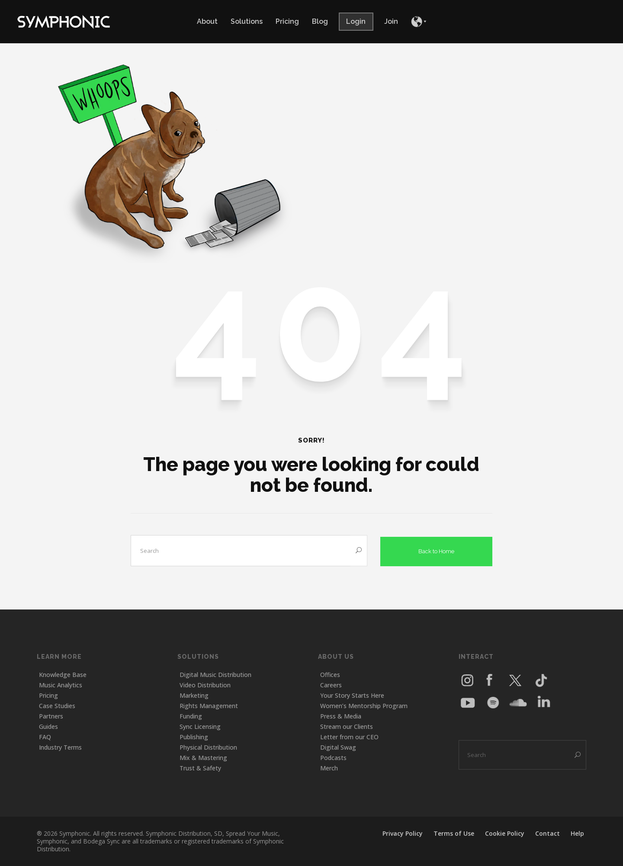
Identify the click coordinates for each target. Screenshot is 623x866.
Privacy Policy (402, 833)
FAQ (45, 737)
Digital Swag (338, 747)
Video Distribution (205, 685)
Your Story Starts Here (352, 695)
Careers (331, 685)
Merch (329, 768)
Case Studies (57, 706)
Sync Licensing (200, 726)
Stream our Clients (346, 726)
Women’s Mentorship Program (364, 706)
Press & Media (340, 716)
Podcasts (333, 758)
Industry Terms (60, 747)
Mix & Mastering (203, 758)
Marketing (194, 695)
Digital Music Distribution (215, 674)
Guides (48, 726)
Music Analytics (60, 685)
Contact (547, 833)
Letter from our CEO (349, 737)
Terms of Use (454, 833)
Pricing (48, 695)
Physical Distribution (208, 747)
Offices (330, 674)
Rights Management (209, 706)
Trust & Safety (200, 768)
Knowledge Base (63, 674)
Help (577, 833)
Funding (191, 716)
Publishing (194, 737)
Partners (51, 716)
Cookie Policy (504, 833)
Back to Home (436, 549)
